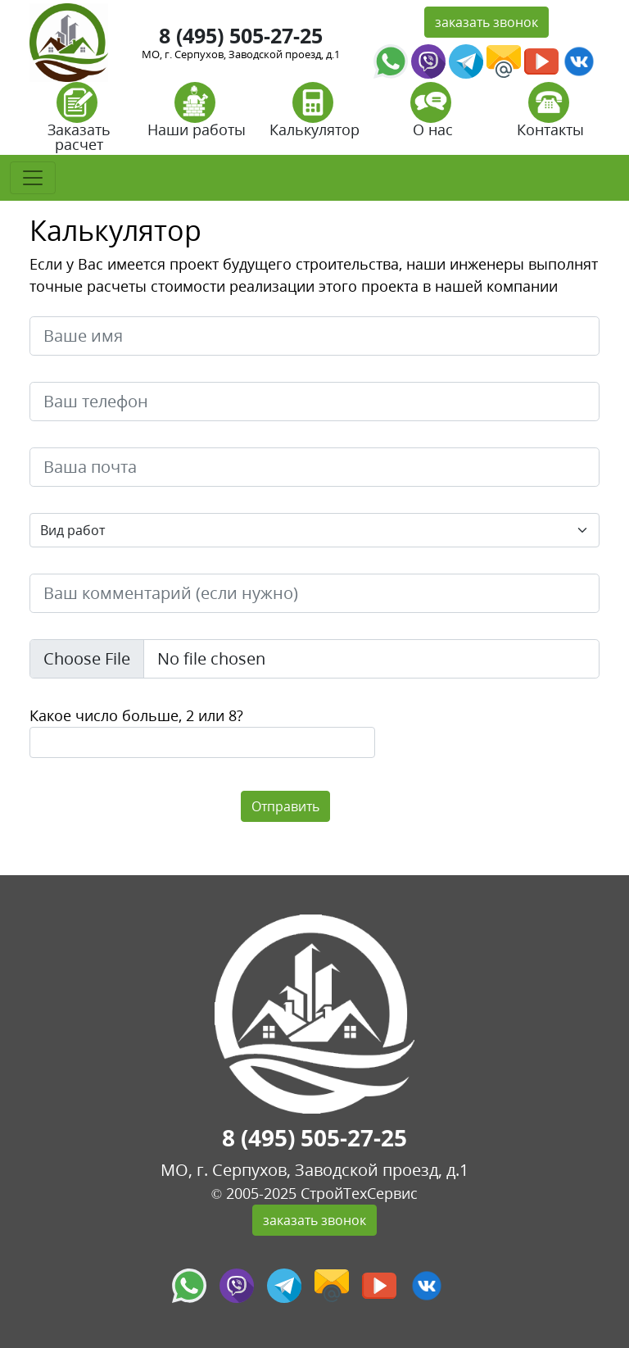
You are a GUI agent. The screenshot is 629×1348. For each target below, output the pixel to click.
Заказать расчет (79, 122)
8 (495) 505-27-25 (241, 35)
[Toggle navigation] (33, 177)
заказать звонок (486, 22)
